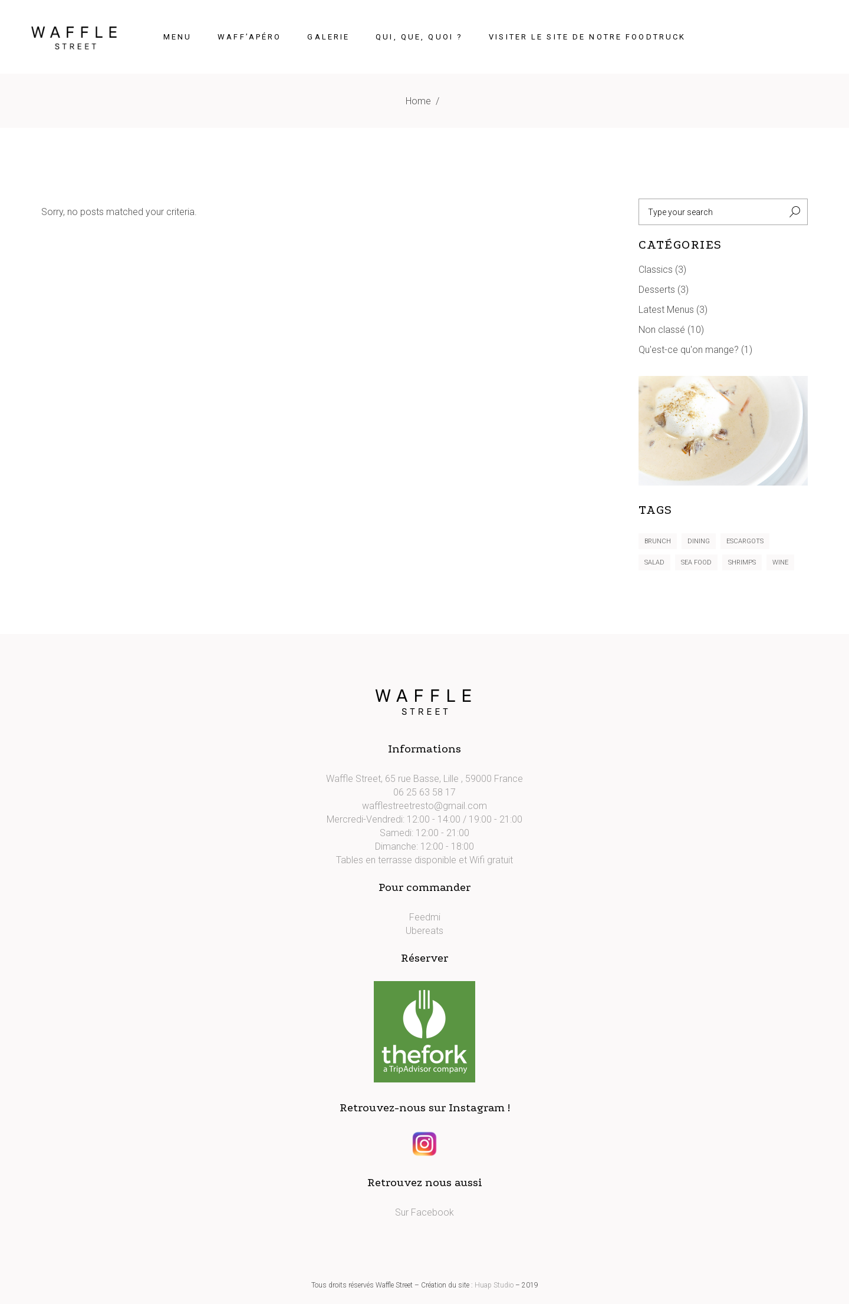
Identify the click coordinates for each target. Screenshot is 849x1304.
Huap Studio (494, 1285)
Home (418, 101)
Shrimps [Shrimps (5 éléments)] (742, 562)
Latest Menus (666, 309)
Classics (656, 269)
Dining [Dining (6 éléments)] (698, 541)
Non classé (662, 329)
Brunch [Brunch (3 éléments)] (657, 541)
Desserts (657, 289)
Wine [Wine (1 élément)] (780, 562)
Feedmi (424, 917)
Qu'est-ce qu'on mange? (689, 349)
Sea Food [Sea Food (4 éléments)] (696, 562)
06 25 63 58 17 (424, 792)
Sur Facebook (424, 1212)
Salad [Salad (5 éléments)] (654, 562)
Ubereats (424, 930)
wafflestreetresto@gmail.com (424, 805)
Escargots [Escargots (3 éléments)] (745, 541)
